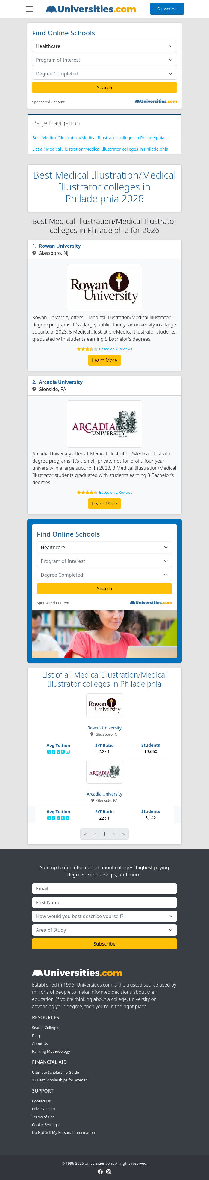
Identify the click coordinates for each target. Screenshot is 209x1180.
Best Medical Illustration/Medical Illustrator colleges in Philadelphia (98, 137)
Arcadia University (61, 382)
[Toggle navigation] (29, 8)
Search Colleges (45, 1027)
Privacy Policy (43, 1108)
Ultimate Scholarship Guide (55, 1072)
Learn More (104, 360)
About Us (40, 1043)
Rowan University (60, 246)
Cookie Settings (45, 1124)
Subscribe (167, 9)
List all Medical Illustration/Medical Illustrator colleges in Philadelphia (100, 149)
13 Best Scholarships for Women (60, 1080)
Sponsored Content (48, 102)
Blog (36, 1035)
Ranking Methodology (51, 1051)
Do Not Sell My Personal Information (63, 1132)
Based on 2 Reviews (115, 349)
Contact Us (41, 1101)
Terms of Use (43, 1117)
